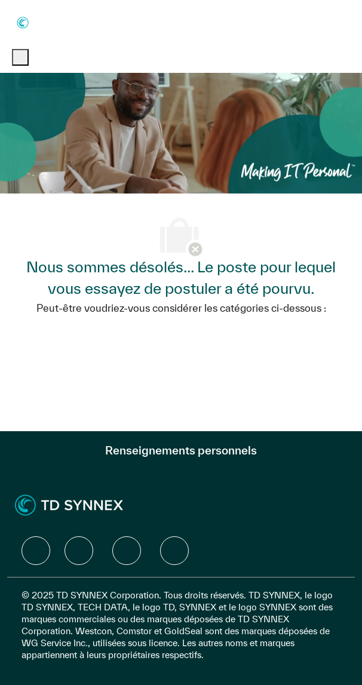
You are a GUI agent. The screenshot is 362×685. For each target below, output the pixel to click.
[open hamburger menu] (20, 57)
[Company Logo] (46, 21)
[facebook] (36, 550)
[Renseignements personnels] (181, 450)
